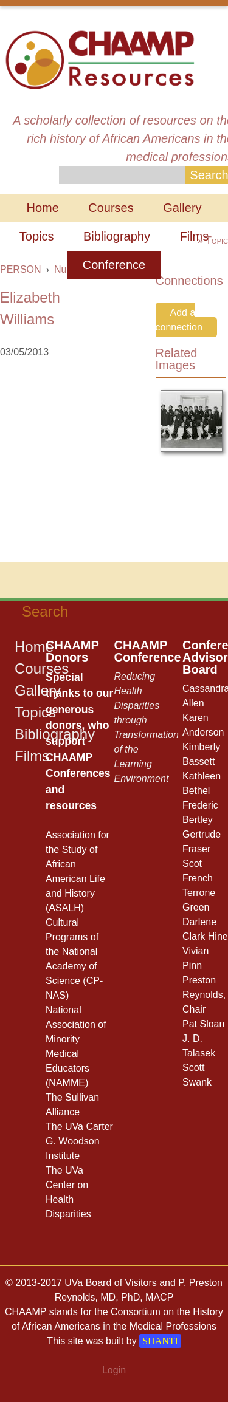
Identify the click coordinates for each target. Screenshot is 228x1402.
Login (114, 1370)
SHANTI (160, 1341)
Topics (36, 236)
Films (194, 236)
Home (42, 207)
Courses (110, 207)
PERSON (20, 269)
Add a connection (179, 319)
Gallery (182, 207)
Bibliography (116, 236)
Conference (114, 265)
